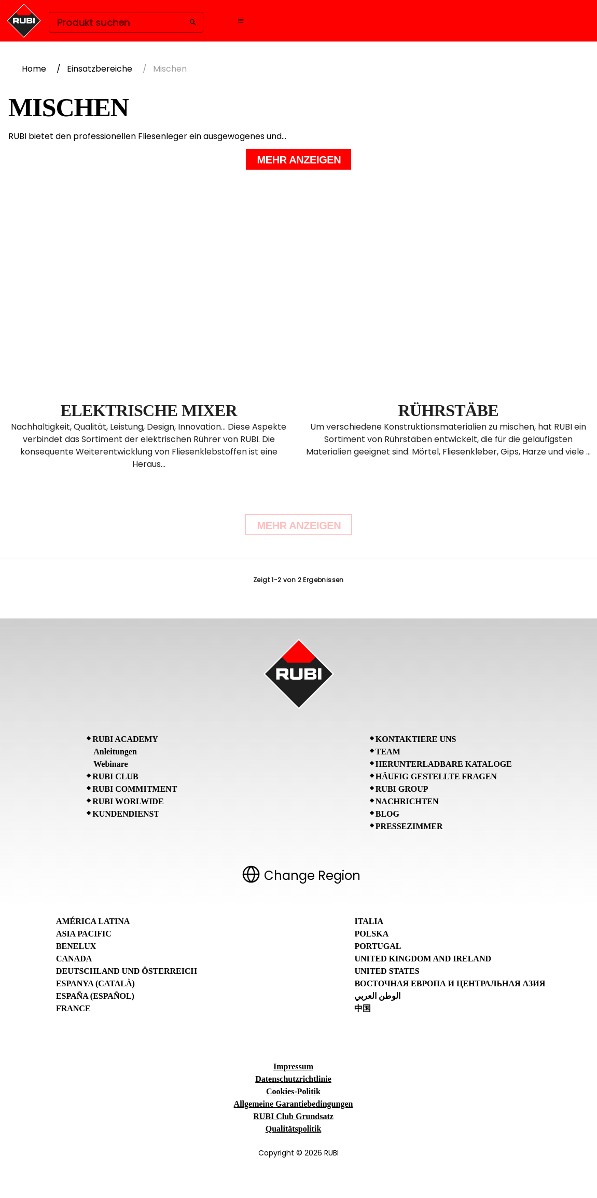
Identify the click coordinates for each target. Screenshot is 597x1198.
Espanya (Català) (95, 983)
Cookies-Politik (293, 1091)
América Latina (93, 921)
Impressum (293, 1066)
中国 (362, 1008)
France (73, 1008)
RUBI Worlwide (127, 801)
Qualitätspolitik (294, 1128)
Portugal (377, 946)
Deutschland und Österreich (126, 971)
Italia (368, 921)
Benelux (76, 946)
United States (386, 971)
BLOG (387, 813)
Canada (74, 958)
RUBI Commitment (134, 788)
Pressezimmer (409, 826)
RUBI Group (402, 788)
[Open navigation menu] (240, 20)
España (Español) (95, 996)
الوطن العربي (377, 996)
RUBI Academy (125, 739)
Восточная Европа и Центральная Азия (449, 983)
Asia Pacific (84, 933)
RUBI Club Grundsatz (293, 1116)
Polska (371, 933)
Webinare (110, 764)
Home (34, 69)
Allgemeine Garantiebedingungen (293, 1103)
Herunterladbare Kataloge (444, 764)
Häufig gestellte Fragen (436, 776)
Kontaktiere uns (416, 739)
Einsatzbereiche (99, 69)
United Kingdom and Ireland (422, 958)
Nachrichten (407, 801)
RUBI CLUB (115, 776)
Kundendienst (125, 813)
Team (388, 751)
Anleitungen (115, 751)
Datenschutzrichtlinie (293, 1079)
